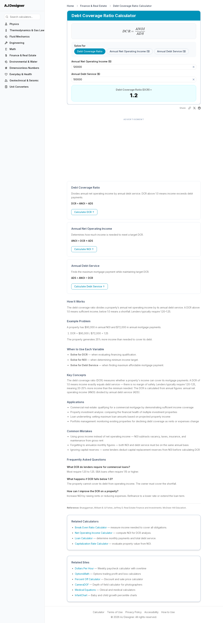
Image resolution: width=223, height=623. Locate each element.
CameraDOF (82, 584)
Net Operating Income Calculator (93, 532)
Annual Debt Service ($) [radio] (171, 51)
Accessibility (151, 612)
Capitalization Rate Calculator (91, 543)
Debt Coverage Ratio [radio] (89, 51)
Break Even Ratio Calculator (91, 527)
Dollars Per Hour (84, 568)
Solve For (79, 46)
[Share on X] (194, 108)
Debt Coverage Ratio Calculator (132, 5)
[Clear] (193, 66)
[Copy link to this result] (189, 108)
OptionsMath (82, 573)
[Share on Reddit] (199, 108)
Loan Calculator (84, 538)
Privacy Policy (133, 612)
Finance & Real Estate (93, 5)
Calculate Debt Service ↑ (89, 286)
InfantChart (81, 595)
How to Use (168, 612)
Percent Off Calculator (87, 579)
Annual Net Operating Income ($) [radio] (130, 51)
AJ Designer (14, 5)
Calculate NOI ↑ (84, 249)
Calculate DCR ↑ (84, 212)
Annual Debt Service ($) (87, 74)
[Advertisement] (134, 148)
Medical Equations (85, 589)
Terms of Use (115, 612)
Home (70, 5)
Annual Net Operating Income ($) (93, 61)
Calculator (98, 612)
